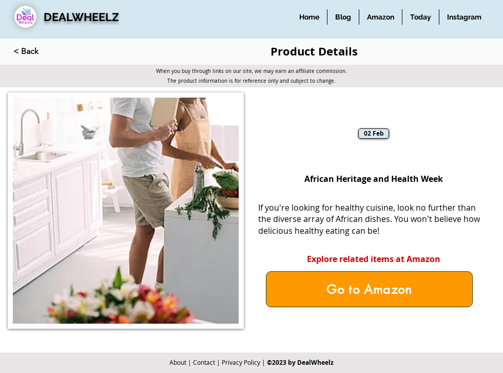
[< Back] (47, 51)
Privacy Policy (241, 362)
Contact (204, 362)
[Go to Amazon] (369, 289)
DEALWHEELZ (81, 17)
